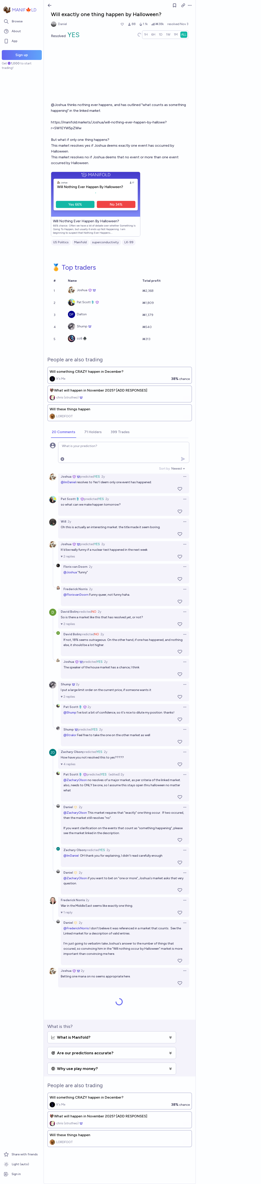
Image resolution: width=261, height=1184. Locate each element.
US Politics (61, 242)
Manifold (80, 242)
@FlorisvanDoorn (75, 595)
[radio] (146, 35)
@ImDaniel (68, 482)
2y (103, 477)
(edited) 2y (116, 774)
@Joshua (70, 572)
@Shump (69, 712)
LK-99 (128, 242)
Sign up (21, 55)
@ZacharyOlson (75, 780)
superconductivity (105, 242)
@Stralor (69, 735)
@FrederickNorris (76, 928)
